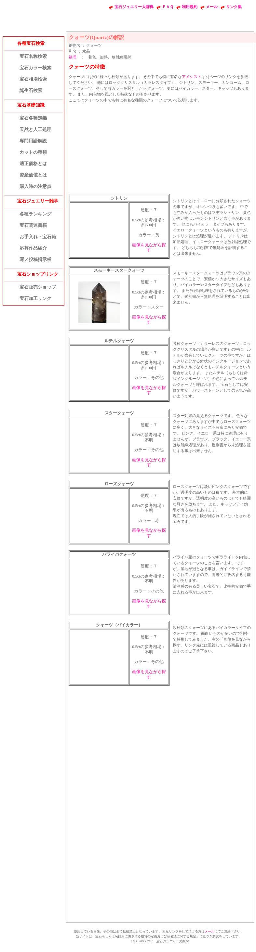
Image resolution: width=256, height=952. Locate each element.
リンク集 (234, 7)
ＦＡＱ (167, 7)
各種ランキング (35, 214)
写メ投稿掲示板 (35, 259)
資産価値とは (33, 175)
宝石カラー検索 (35, 67)
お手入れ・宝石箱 (38, 236)
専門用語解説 (33, 140)
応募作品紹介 (33, 248)
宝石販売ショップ (38, 287)
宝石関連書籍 (33, 225)
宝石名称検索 (33, 56)
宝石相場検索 (33, 79)
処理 (72, 57)
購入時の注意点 (35, 186)
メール (212, 7)
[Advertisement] (118, 147)
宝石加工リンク (35, 298)
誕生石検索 (31, 90)
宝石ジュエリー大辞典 (134, 7)
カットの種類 (33, 152)
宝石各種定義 (33, 118)
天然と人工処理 (35, 129)
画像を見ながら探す (149, 247)
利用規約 (189, 7)
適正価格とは (33, 163)
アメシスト (191, 76)
